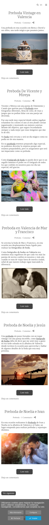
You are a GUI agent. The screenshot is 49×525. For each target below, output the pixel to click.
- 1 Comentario (26, 417)
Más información (15, 512)
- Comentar (26, 23)
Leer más (24, 72)
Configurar (33, 512)
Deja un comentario (10, 78)
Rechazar (15, 518)
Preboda (18, 23)
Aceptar (33, 518)
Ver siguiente (8, 493)
